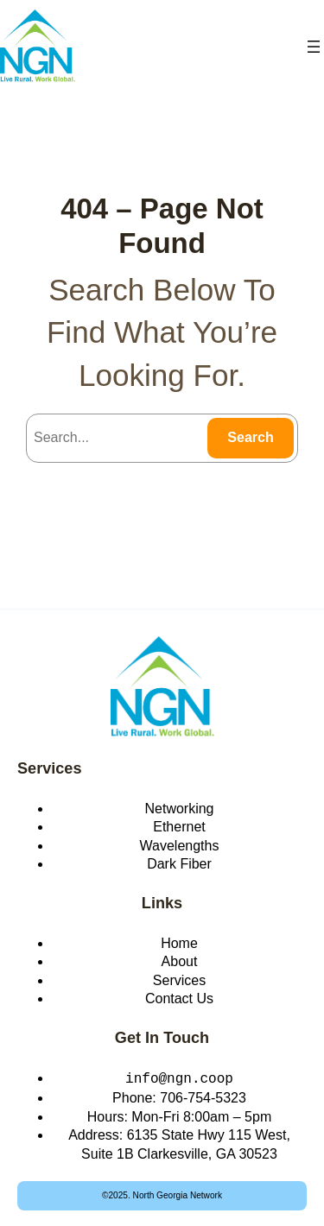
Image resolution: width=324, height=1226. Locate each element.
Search (250, 437)
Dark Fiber (179, 863)
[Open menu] (313, 46)
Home (179, 943)
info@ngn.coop (179, 1077)
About (180, 961)
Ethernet (179, 826)
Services (49, 768)
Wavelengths (179, 845)
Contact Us (179, 998)
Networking (178, 808)
